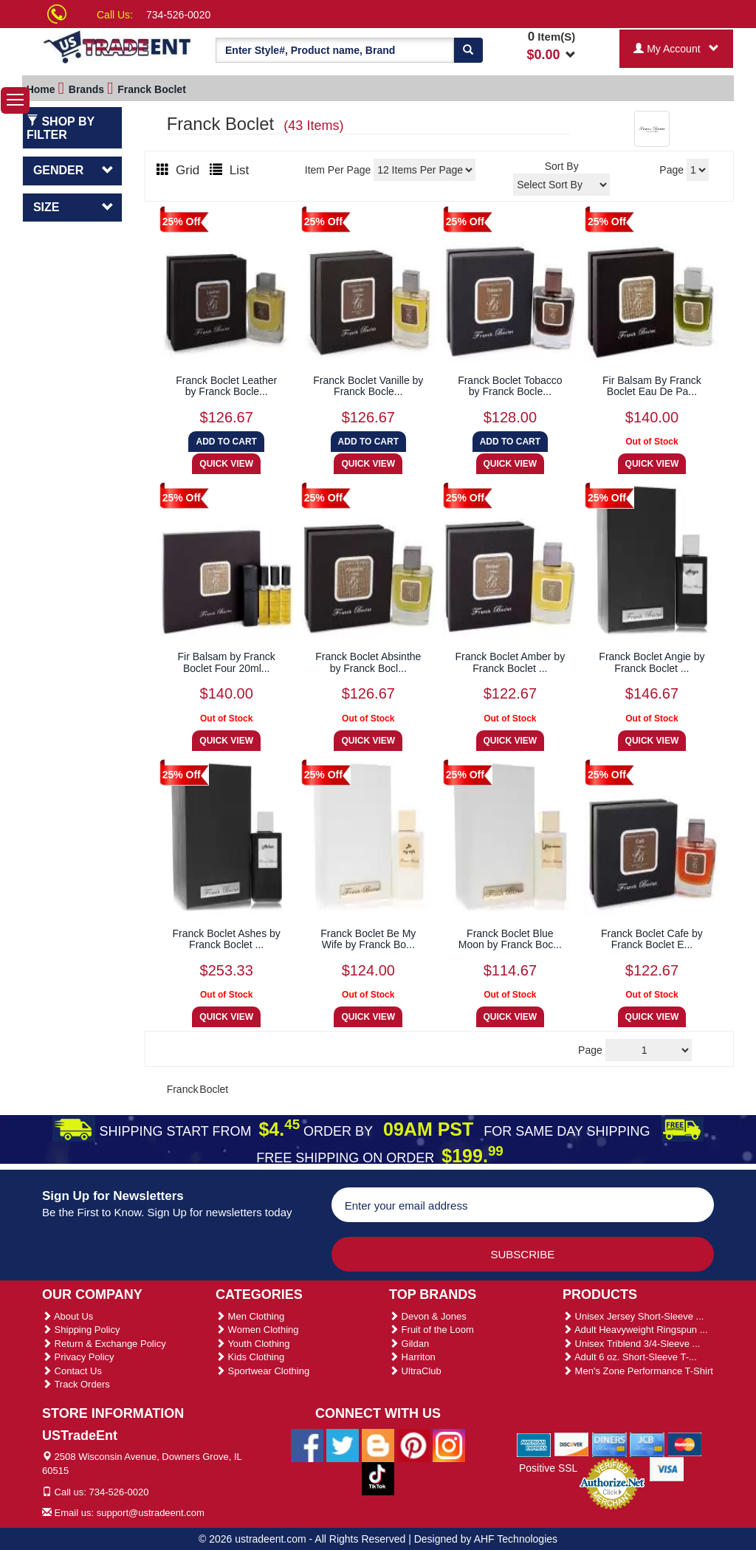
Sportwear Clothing (262, 1370)
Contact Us (72, 1370)
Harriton (412, 1356)
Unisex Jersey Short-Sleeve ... (633, 1316)
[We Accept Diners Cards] (609, 1444)
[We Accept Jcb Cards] (647, 1444)
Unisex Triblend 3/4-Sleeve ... (631, 1343)
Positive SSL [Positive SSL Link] (548, 1468)
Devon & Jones (428, 1316)
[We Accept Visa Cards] (667, 1468)
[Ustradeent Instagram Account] (449, 1444)
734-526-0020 (178, 15)
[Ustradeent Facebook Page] (307, 1444)
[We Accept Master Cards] (684, 1444)
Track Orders (76, 1384)
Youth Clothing (252, 1343)
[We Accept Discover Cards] (571, 1444)
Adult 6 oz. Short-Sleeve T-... (630, 1356)
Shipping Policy (81, 1329)
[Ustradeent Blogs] (378, 1444)
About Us (67, 1316)
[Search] (468, 50)
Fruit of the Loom (431, 1329)
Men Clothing (250, 1316)
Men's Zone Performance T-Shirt (638, 1370)
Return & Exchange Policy (104, 1343)
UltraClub (415, 1370)
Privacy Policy (78, 1356)
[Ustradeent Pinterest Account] (413, 1444)
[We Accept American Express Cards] (534, 1444)
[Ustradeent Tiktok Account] (378, 1478)
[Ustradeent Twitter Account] (342, 1444)
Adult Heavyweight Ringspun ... (635, 1329)
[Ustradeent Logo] (117, 46)
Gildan (409, 1343)
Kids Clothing (250, 1356)
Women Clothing (257, 1329)
